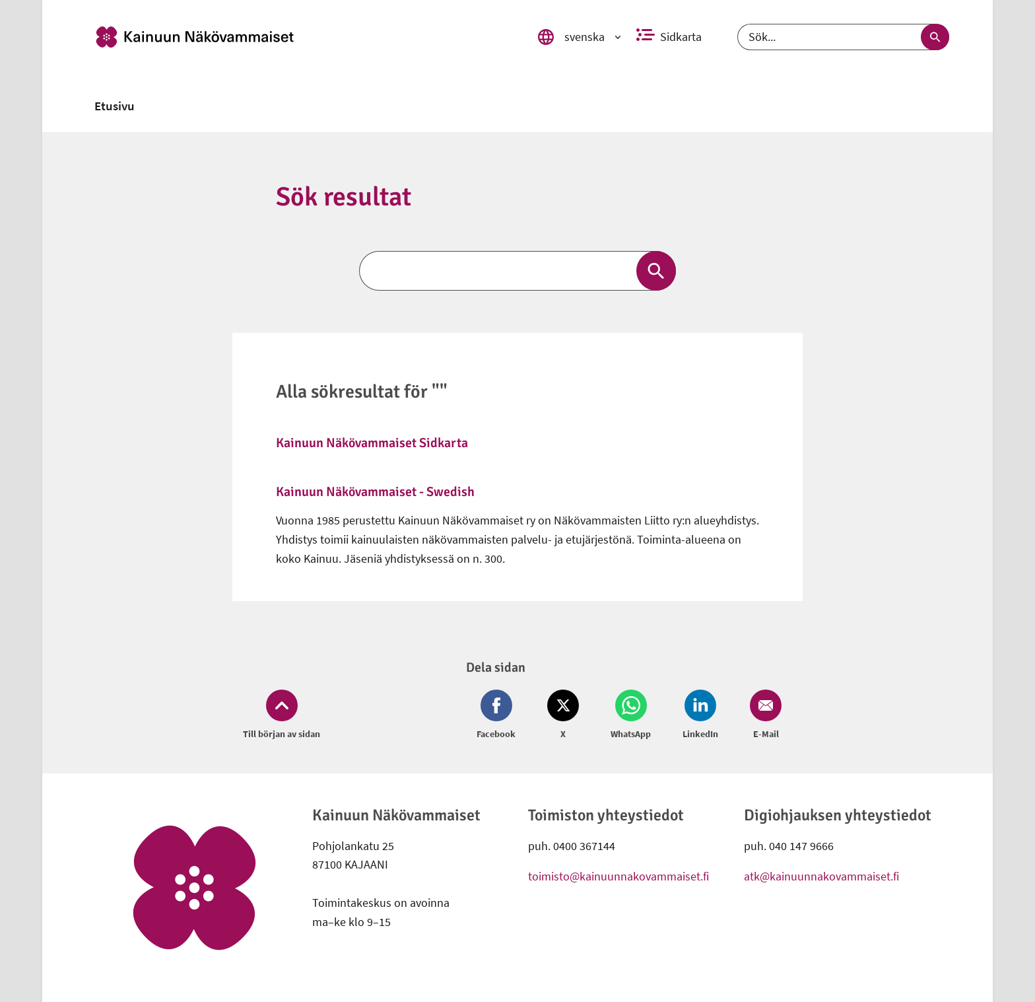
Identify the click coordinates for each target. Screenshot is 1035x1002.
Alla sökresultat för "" (362, 391)
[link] (302, 37)
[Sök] (843, 37)
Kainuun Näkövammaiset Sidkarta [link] (372, 443)
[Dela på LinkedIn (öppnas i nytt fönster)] (700, 715)
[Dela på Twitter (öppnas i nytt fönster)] (563, 715)
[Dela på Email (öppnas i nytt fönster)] (763, 715)
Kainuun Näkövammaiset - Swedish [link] (375, 491)
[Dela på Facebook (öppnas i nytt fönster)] (499, 715)
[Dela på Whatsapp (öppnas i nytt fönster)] (630, 715)
